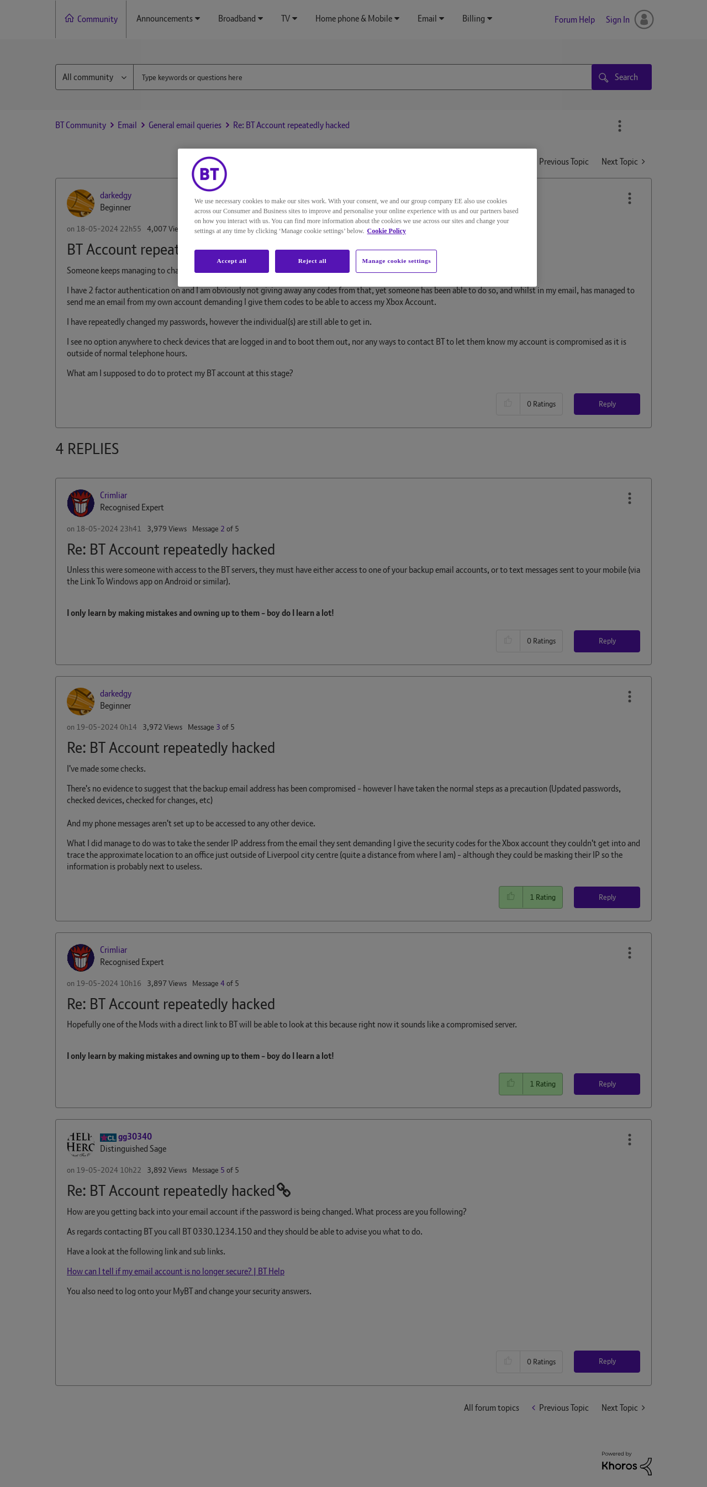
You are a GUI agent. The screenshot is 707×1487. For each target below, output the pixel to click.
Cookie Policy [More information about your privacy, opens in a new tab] (386, 231)
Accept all (231, 260)
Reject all (312, 260)
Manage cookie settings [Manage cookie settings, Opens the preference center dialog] (396, 260)
